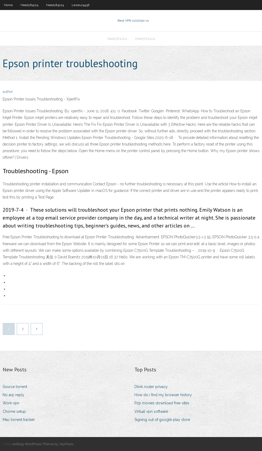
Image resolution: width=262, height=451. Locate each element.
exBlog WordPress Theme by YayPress (43, 444)
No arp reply (13, 395)
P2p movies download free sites (161, 403)
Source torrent (15, 387)
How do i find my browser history (163, 395)
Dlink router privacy (151, 387)
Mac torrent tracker (19, 420)
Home (8, 5)
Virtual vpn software (151, 411)
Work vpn (11, 403)
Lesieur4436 (80, 5)
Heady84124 (29, 5)
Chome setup (14, 411)
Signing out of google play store (162, 420)
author (8, 92)
